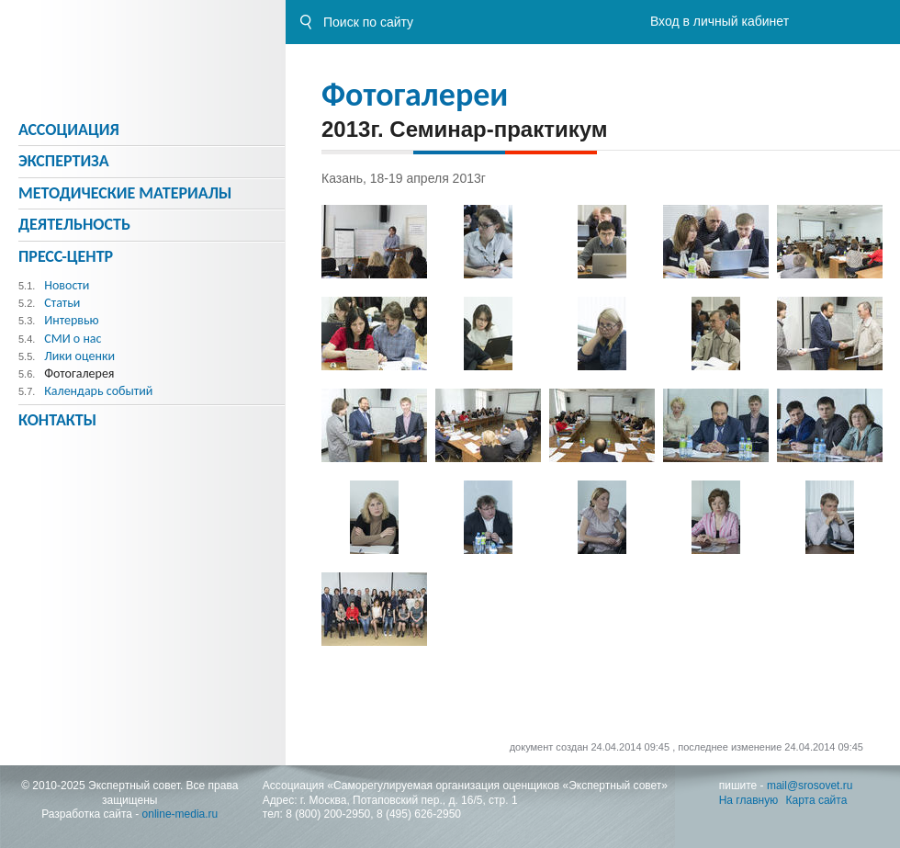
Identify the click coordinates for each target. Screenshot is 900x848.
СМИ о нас (72, 338)
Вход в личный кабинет (719, 21)
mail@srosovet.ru (810, 785)
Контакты (57, 420)
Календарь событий (98, 391)
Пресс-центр (65, 256)
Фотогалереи (414, 94)
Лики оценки (79, 356)
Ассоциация (68, 129)
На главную (748, 800)
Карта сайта (817, 800)
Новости (66, 285)
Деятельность (74, 224)
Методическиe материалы (124, 193)
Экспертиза (63, 161)
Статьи (62, 303)
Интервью (71, 320)
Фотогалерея (79, 373)
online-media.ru (180, 814)
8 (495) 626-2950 (419, 814)
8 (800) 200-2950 (328, 814)
